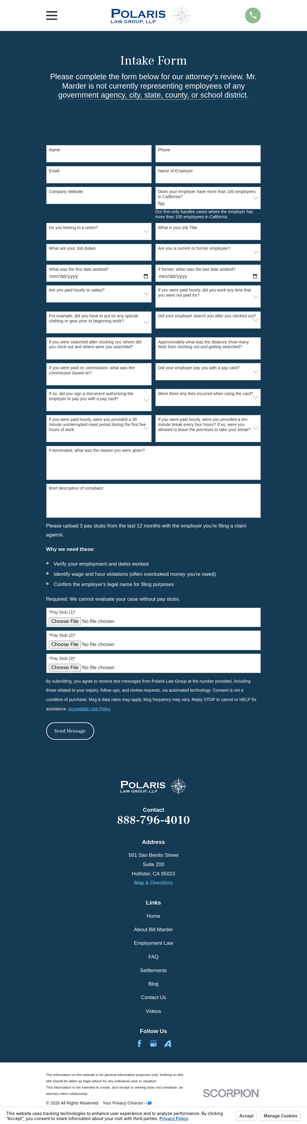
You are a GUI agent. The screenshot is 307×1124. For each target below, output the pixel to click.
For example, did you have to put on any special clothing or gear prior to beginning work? (93, 318)
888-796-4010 (153, 820)
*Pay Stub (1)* (62, 612)
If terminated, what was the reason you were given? (97, 450)
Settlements (153, 970)
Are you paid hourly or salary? (77, 290)
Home (153, 916)
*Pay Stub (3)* (62, 658)
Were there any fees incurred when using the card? (205, 393)
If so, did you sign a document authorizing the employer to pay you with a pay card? (91, 396)
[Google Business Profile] (153, 1043)
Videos (153, 1011)
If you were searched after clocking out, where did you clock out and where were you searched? (95, 344)
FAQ (153, 957)
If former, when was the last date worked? (196, 269)
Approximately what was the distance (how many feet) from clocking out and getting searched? (203, 344)
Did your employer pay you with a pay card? (199, 367)
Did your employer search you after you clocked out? (207, 315)
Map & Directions (153, 883)
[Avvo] (167, 1043)
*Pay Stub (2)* (62, 635)
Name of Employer (175, 170)
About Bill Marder (153, 929)
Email (54, 170)
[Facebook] (139, 1043)
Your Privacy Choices (127, 1103)
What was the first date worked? (79, 269)
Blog (153, 984)
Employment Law (153, 943)
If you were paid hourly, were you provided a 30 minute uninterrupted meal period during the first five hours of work (97, 424)
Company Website (66, 191)
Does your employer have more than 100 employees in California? (206, 194)
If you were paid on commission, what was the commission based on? (92, 370)
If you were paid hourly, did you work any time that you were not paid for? (204, 293)
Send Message (70, 731)
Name (54, 149)
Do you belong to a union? (73, 227)
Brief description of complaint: (76, 488)
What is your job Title (177, 227)
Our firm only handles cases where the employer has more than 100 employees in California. (204, 214)
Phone (164, 149)
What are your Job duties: (73, 248)
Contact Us (153, 997)
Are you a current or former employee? (194, 248)
